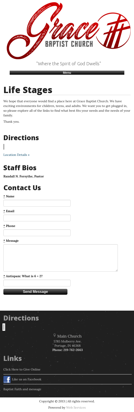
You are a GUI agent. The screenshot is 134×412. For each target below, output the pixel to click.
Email (8, 211)
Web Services (76, 407)
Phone (9, 226)
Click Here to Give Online (21, 369)
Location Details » (16, 155)
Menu (67, 72)
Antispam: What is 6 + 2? (23, 276)
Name (8, 196)
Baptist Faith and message (22, 389)
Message (11, 241)
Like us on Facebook (22, 379)
